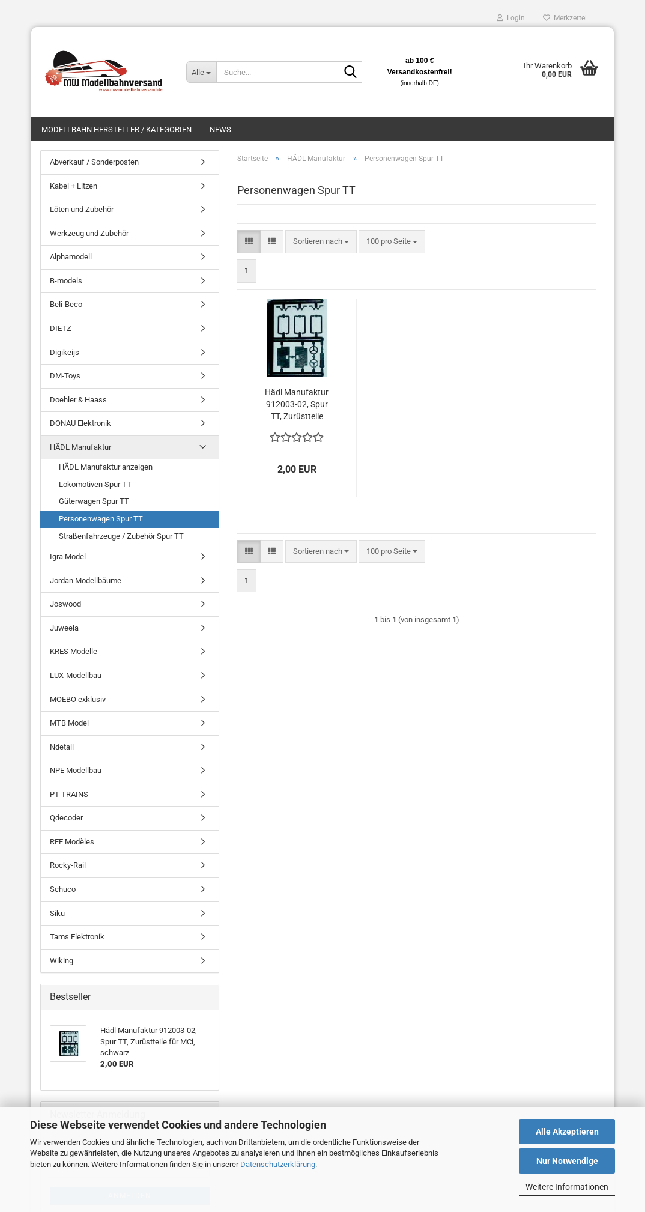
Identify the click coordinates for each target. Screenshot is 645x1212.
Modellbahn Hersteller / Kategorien (116, 129)
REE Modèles (72, 841)
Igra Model (68, 556)
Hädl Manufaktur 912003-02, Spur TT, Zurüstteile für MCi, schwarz (297, 404)
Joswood (65, 603)
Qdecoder (66, 817)
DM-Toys (65, 375)
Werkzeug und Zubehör (89, 233)
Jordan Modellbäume (85, 580)
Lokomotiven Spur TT (95, 484)
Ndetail (62, 746)
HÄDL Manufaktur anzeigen (106, 466)
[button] (249, 241)
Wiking (61, 960)
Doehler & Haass (78, 399)
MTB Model (69, 722)
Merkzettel (565, 18)
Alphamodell (71, 256)
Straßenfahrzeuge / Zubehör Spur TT (121, 536)
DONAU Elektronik (80, 423)
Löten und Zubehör (82, 209)
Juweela (64, 627)
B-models (66, 280)
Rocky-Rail (68, 865)
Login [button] (511, 18)
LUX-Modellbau (75, 675)
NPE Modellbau (75, 770)
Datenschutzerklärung (277, 1164)
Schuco (63, 889)
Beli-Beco (66, 304)
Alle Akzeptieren (567, 1131)
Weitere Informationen (566, 1187)
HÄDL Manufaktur (80, 447)
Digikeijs (64, 352)
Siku (57, 913)
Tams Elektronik (77, 936)
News (220, 129)
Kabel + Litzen (73, 185)
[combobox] (321, 241)
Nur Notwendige (567, 1161)
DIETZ (60, 328)
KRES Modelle (73, 651)
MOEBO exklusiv (78, 699)
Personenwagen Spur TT (101, 518)
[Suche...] (201, 72)
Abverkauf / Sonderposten (94, 161)
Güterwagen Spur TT (94, 501)
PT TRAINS (69, 794)
